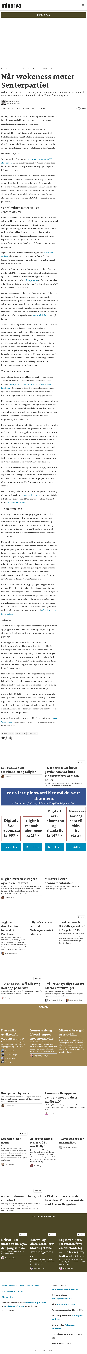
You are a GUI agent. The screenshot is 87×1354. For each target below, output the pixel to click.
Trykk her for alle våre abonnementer (20, 1286)
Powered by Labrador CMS (43, 1351)
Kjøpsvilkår (8, 1297)
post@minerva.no (66, 1304)
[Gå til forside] (11, 5)
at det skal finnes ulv (17, 502)
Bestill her (10, 847)
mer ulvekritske (39, 315)
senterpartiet (7, 733)
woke (30, 733)
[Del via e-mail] (84, 108)
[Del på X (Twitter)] (80, 108)
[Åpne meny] (83, 5)
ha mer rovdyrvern (29, 495)
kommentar (20, 733)
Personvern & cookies (12, 1291)
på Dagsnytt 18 (31, 280)
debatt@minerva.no (62, 1298)
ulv (35, 733)
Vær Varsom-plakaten (35, 1302)
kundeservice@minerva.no (65, 1289)
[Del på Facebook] (77, 108)
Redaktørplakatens (14, 1306)
